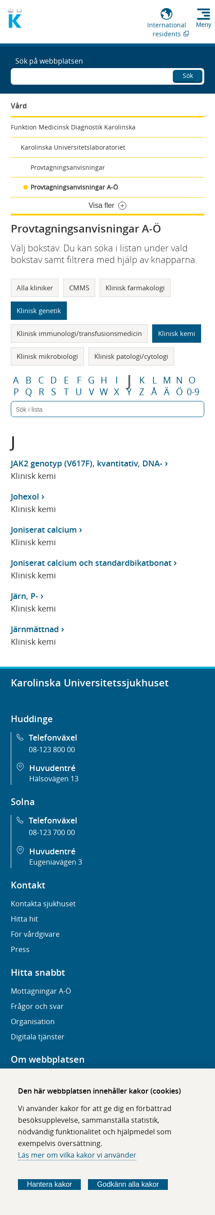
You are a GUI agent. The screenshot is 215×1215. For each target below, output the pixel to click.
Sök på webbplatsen (49, 61)
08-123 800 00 (52, 749)
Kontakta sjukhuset (43, 904)
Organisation (33, 1021)
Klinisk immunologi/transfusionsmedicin (79, 333)
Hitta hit (24, 919)
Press (20, 949)
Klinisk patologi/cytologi (131, 356)
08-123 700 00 (52, 832)
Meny (203, 24)
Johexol (25, 496)
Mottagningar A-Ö (41, 991)
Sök (188, 75)
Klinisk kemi (176, 333)
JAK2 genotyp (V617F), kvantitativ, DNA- (86, 463)
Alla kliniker (35, 287)
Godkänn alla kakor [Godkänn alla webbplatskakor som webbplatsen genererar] (128, 1184)
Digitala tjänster (38, 1037)
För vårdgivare (35, 934)
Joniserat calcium (44, 529)
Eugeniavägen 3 (55, 862)
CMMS (79, 287)
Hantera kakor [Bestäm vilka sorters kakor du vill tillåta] (49, 1184)
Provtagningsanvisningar (68, 167)
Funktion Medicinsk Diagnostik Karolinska (73, 127)
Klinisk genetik (39, 310)
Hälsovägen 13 (54, 779)
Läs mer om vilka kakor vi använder (77, 1155)
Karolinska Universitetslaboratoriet (73, 147)
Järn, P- (24, 595)
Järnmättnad (35, 629)
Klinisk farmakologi (135, 287)
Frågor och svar (37, 1006)
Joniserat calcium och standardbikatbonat (91, 562)
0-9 (193, 392)
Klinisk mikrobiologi (47, 356)
